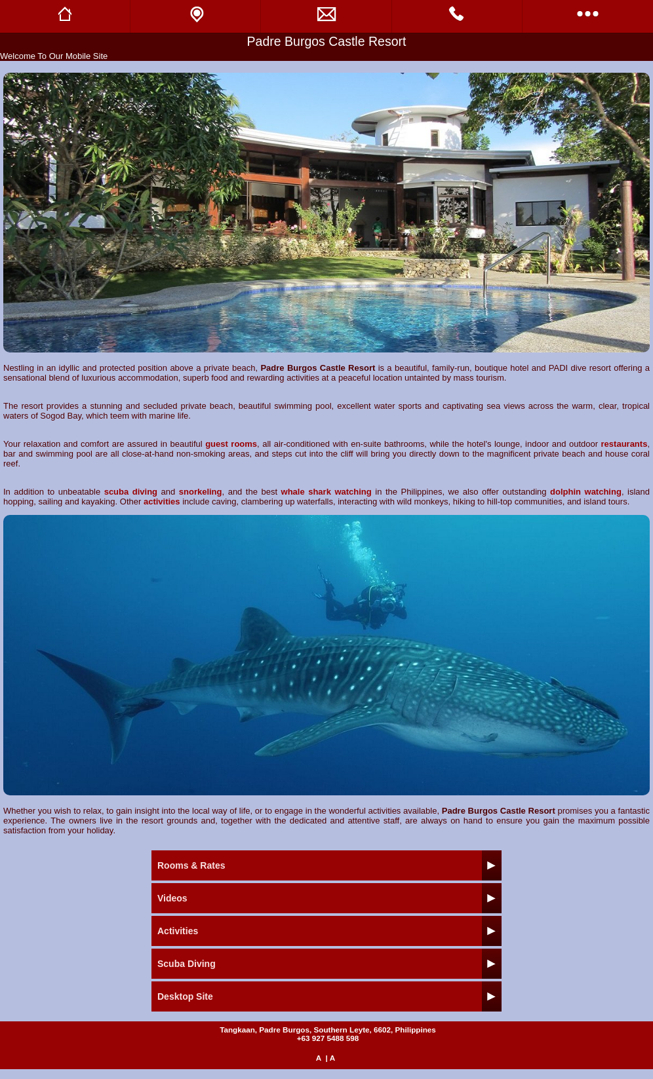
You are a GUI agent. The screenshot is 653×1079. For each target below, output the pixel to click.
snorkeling (200, 492)
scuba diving (130, 492)
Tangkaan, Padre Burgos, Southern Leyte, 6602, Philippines (328, 1029)
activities (162, 501)
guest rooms (231, 444)
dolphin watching (586, 492)
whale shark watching (326, 492)
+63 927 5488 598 (328, 1038)
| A (331, 1057)
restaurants (624, 444)
